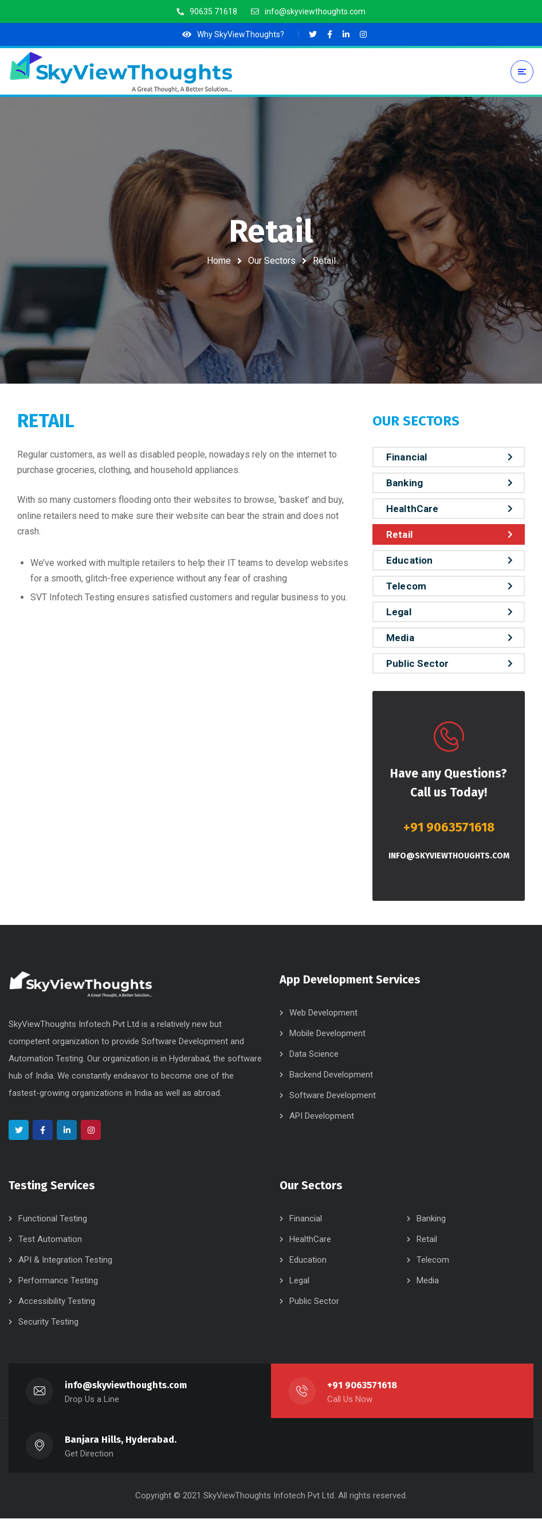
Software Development (332, 1100)
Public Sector (417, 663)
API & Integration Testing (65, 1264)
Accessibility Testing (56, 1306)
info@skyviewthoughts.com (448, 856)
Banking (404, 483)
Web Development (323, 1017)
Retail (399, 534)
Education (409, 560)
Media (400, 637)
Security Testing (48, 1326)
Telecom (406, 586)
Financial (406, 457)
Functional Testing (52, 1223)
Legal (398, 612)
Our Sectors (272, 260)
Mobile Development (327, 1038)
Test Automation (50, 1244)
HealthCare (412, 508)
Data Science (314, 1058)
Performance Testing (58, 1285)
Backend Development (331, 1079)
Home (219, 260)
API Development (321, 1120)
